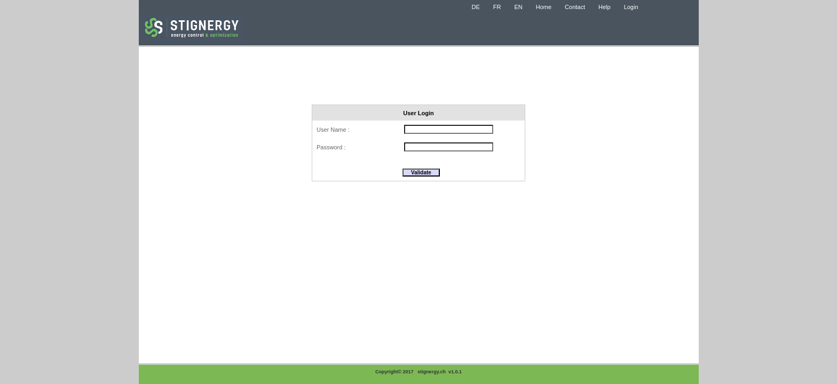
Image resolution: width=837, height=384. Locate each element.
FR (497, 7)
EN (518, 7)
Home (543, 7)
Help (604, 7)
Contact (575, 7)
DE (476, 7)
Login (631, 7)
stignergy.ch (431, 371)
